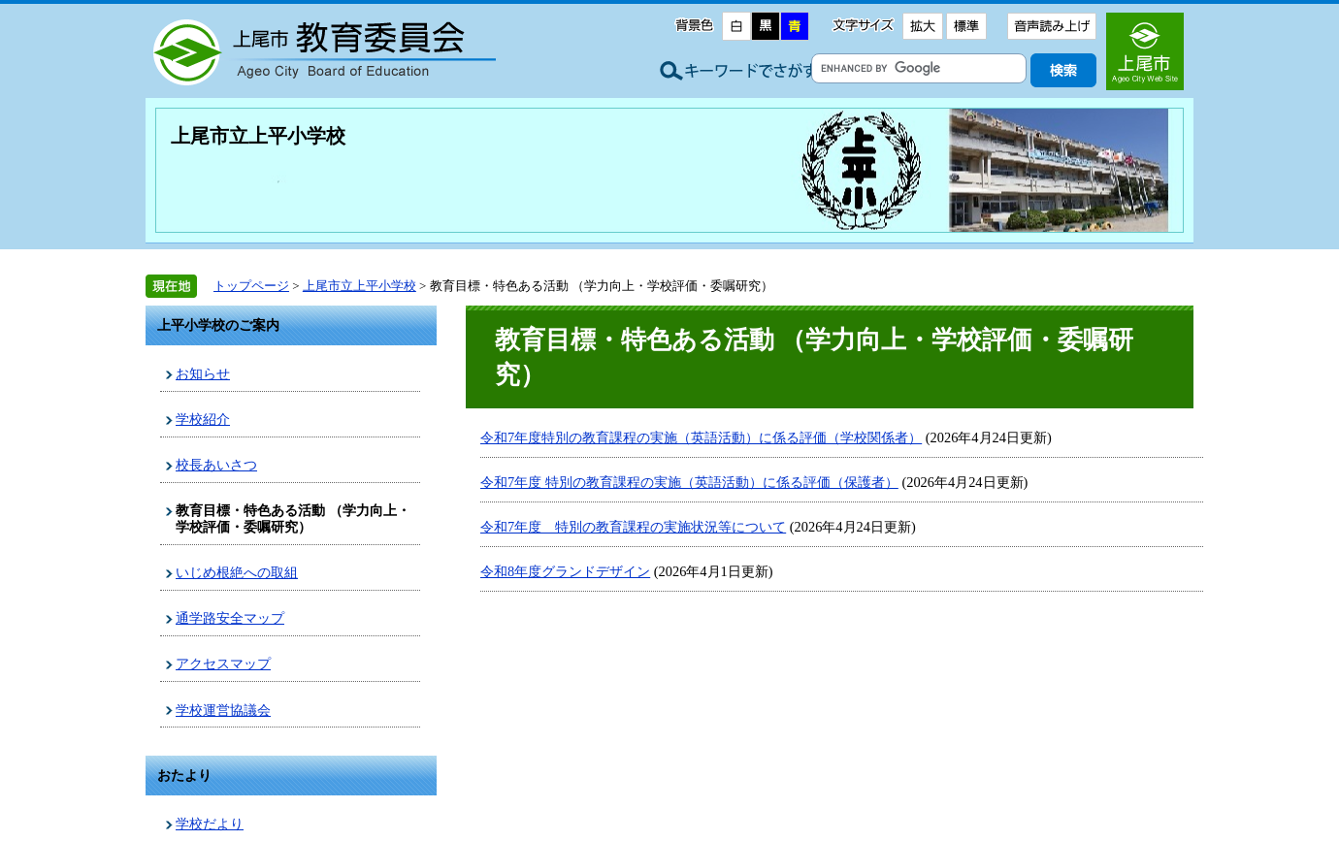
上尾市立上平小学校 (258, 135)
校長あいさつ (216, 464)
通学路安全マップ (230, 618)
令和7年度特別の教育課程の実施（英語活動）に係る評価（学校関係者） (701, 437)
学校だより (210, 823)
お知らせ (203, 373)
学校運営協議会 (223, 710)
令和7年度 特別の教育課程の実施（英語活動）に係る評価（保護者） (689, 482)
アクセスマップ (223, 663)
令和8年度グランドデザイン (565, 571)
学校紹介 (203, 419)
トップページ (251, 285)
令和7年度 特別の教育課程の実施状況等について (633, 526)
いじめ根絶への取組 (237, 572)
